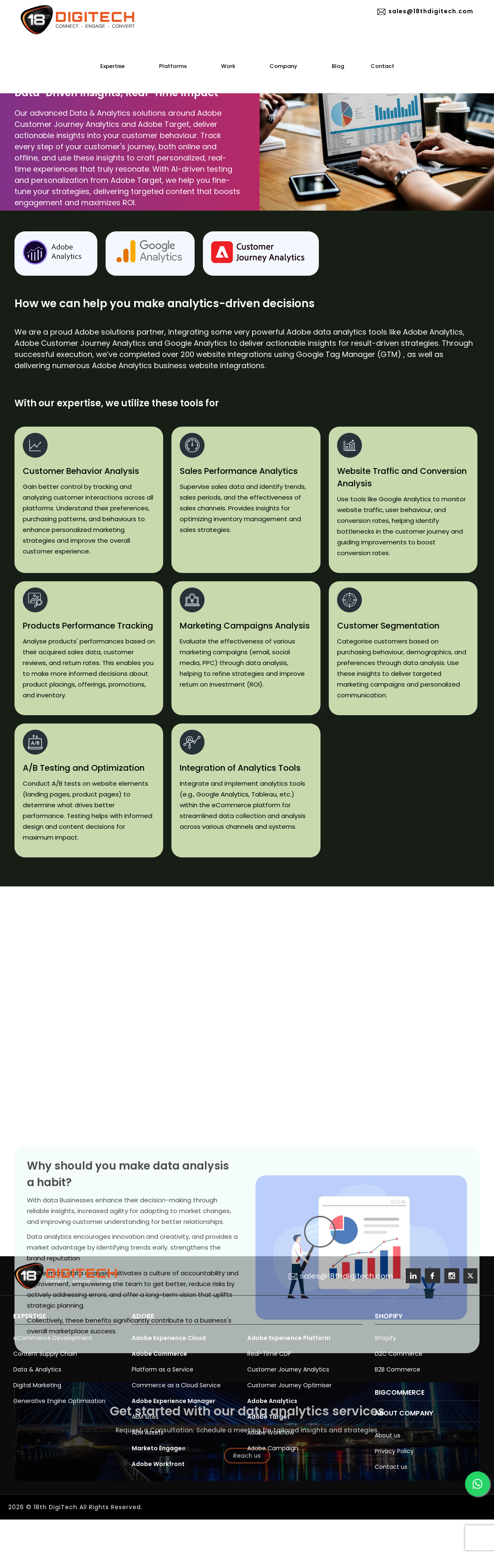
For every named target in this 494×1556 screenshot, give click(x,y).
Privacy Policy (394, 1451)
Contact (382, 66)
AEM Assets (148, 1432)
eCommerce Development (52, 1338)
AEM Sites (145, 1417)
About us (387, 1435)
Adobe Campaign (272, 1448)
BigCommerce (399, 1392)
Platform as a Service (162, 1369)
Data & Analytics (37, 1369)
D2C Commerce (398, 1354)
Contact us (391, 1467)
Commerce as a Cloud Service (176, 1385)
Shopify (385, 1338)
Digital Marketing (37, 1385)
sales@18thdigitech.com (426, 11)
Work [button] (232, 66)
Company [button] (287, 66)
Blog (338, 66)
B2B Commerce (397, 1369)
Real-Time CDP (269, 1354)
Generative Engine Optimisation (59, 1401)
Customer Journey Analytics (288, 1369)
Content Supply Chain (45, 1354)
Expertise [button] (116, 66)
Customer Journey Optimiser (289, 1385)
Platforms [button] (177, 66)
